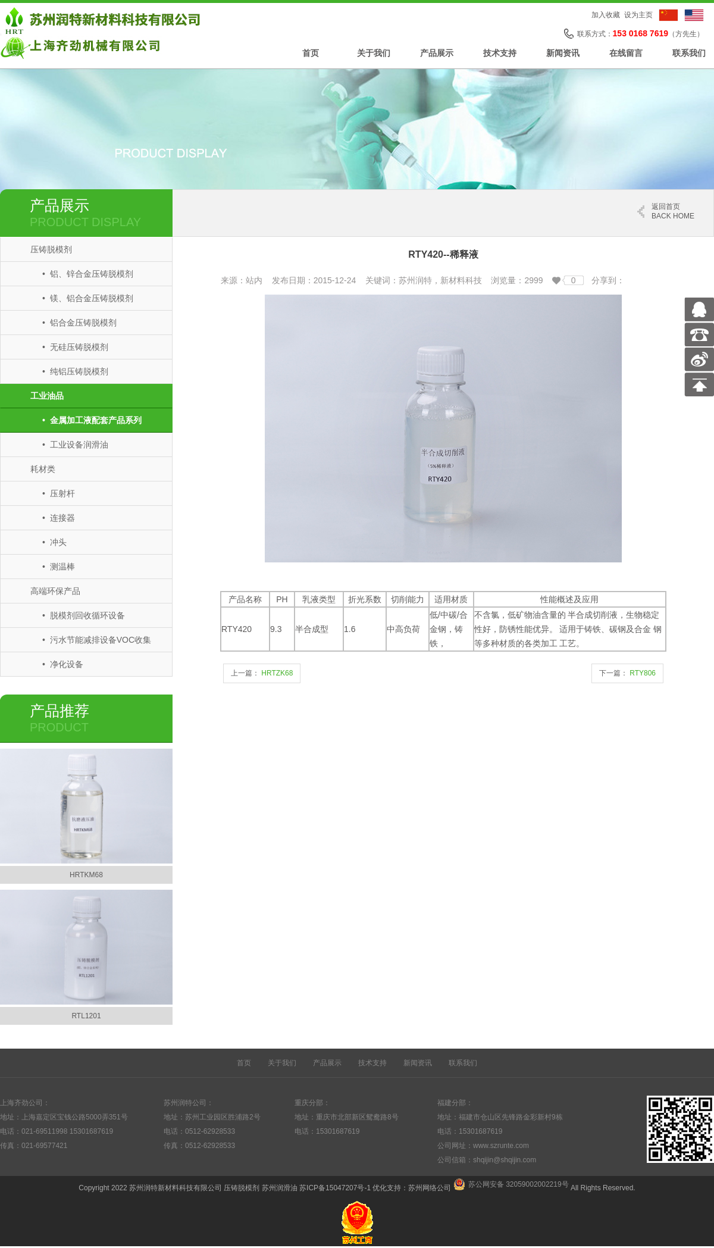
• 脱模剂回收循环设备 (83, 615)
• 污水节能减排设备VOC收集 (96, 640)
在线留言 (626, 53)
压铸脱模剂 (51, 249)
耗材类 (42, 469)
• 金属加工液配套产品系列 (92, 420)
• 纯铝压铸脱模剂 (75, 371)
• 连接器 (58, 518)
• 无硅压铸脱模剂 (75, 347)
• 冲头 (54, 542)
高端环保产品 (55, 591)
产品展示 (436, 53)
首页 (310, 53)
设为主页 (638, 15)
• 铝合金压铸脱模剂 (79, 322)
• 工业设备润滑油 (75, 444)
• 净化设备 (62, 664)
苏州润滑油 (280, 1188)
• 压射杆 (58, 493)
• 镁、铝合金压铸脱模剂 (87, 298)
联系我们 (689, 53)
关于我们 (373, 53)
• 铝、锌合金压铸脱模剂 (87, 274)
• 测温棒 (58, 566)
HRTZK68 (277, 673)
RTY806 (643, 673)
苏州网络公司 (429, 1188)
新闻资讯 (563, 53)
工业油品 (47, 396)
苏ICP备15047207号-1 (335, 1188)
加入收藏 (605, 15)
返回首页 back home (673, 211)
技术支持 (499, 53)
